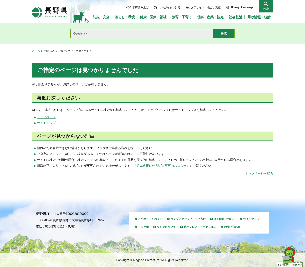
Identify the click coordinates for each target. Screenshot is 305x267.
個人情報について (224, 218)
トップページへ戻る (259, 173)
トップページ (46, 117)
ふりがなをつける (170, 7)
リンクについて (166, 226)
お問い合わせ (232, 226)
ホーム (36, 51)
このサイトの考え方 (150, 218)
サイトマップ (46, 123)
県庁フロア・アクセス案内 (200, 226)
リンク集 (143, 226)
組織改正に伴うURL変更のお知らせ (161, 165)
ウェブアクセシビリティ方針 (188, 218)
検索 (266, 8)
